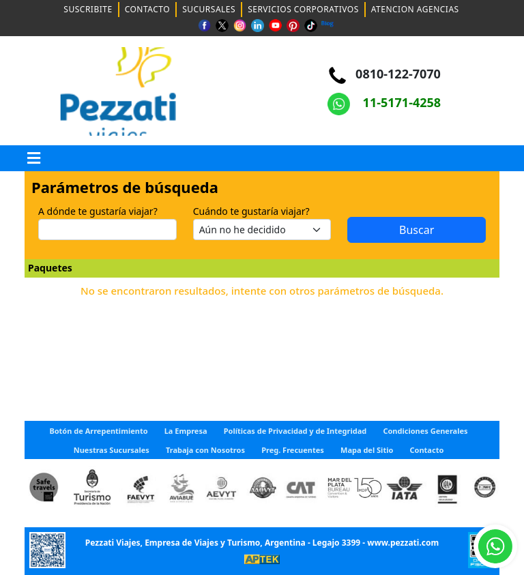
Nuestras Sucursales (111, 450)
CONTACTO (148, 9)
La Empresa (185, 431)
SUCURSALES (208, 9)
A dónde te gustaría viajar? (98, 211)
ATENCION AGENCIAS (415, 9)
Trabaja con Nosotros (205, 450)
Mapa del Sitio (366, 450)
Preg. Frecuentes (292, 450)
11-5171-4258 (384, 102)
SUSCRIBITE (87, 9)
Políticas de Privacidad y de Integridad (295, 431)
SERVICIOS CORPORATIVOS (303, 9)
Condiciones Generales (425, 431)
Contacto (427, 450)
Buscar (416, 229)
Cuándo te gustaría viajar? (251, 211)
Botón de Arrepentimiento (98, 431)
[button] (34, 158)
